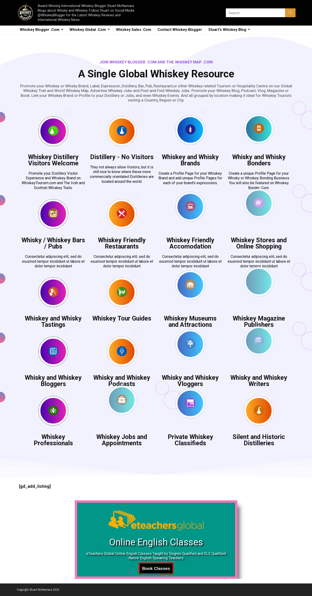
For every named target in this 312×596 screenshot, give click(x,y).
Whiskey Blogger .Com (39, 29)
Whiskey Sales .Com (133, 29)
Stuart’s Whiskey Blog (227, 29)
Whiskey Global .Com (87, 29)
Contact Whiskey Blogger (180, 29)
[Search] (290, 12)
